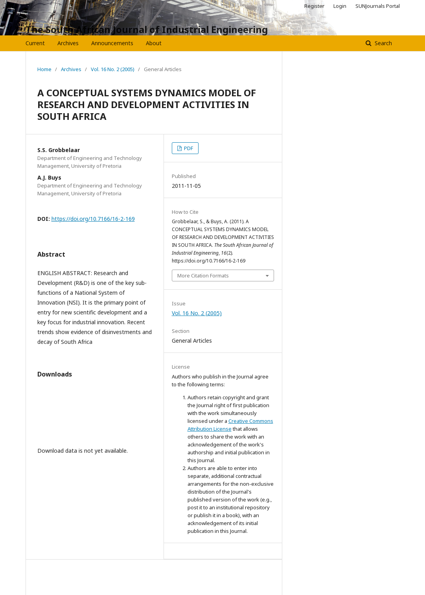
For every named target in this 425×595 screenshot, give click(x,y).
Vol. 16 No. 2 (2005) (112, 69)
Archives (68, 43)
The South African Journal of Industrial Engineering (147, 29)
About (154, 43)
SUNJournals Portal (377, 5)
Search (382, 43)
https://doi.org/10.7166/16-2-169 (93, 218)
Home (44, 69)
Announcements (112, 43)
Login (339, 5)
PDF (188, 148)
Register (314, 5)
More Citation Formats (203, 275)
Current (35, 43)
